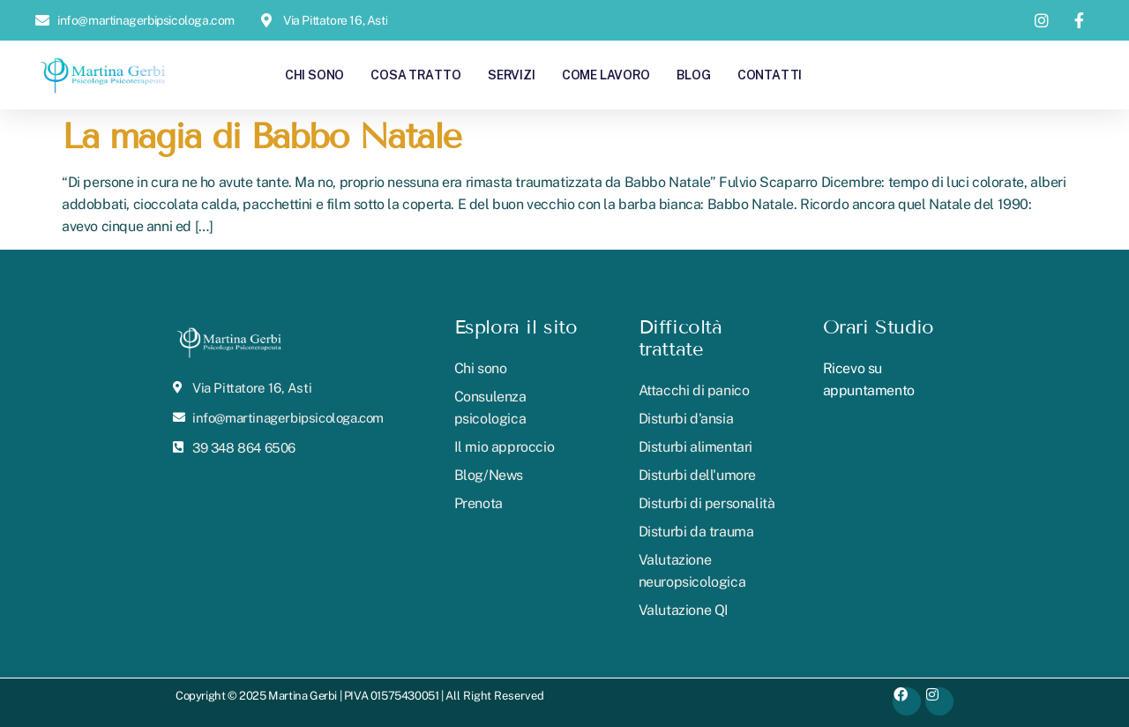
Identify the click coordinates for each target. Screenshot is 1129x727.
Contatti (769, 74)
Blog (694, 74)
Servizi (511, 74)
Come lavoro (606, 74)
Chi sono (314, 74)
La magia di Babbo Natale (261, 136)
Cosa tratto (415, 74)
